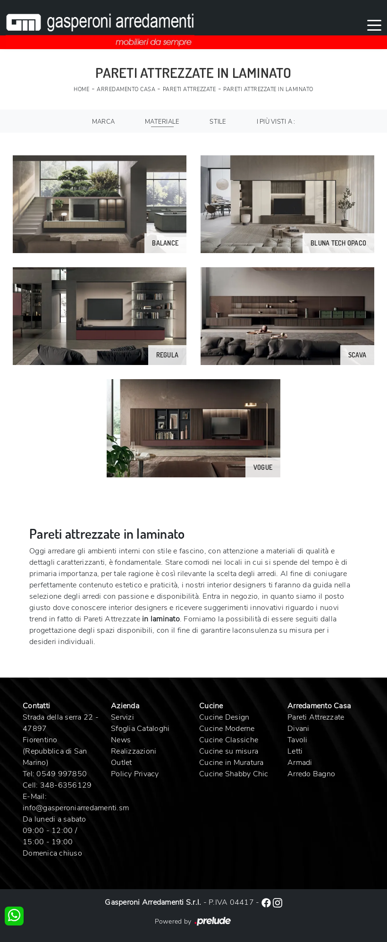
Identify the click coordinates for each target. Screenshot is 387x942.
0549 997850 (61, 774)
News (121, 740)
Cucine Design (224, 717)
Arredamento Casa (126, 89)
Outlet (121, 762)
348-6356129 (66, 785)
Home (81, 89)
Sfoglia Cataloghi (140, 728)
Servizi (122, 717)
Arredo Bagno (311, 774)
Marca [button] (103, 122)
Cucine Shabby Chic (234, 774)
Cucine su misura (228, 751)
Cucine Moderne (227, 728)
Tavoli (297, 740)
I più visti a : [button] (276, 122)
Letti (295, 751)
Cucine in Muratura (231, 762)
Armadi (299, 762)
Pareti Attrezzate (189, 89)
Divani (298, 728)
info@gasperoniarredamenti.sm (76, 808)
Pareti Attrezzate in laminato (268, 89)
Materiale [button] (162, 122)
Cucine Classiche (228, 740)
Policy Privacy (135, 774)
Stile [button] (218, 122)
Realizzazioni (133, 751)
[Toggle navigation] (374, 24)
